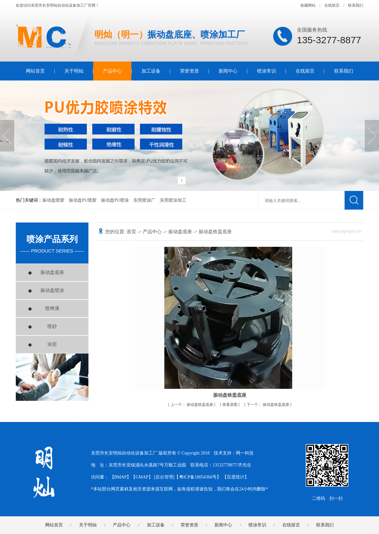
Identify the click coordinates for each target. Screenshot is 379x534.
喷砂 (52, 326)
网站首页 (35, 71)
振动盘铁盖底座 (192, 404)
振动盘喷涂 (52, 290)
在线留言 (332, 5)
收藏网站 (308, 5)
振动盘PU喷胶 (83, 200)
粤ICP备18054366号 (198, 477)
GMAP (141, 477)
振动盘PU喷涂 (115, 200)
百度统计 (235, 477)
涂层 (52, 344)
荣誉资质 (189, 71)
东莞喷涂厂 (144, 200)
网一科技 (245, 453)
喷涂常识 (266, 71)
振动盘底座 (52, 272)
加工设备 (150, 71)
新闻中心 (228, 71)
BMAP (120, 477)
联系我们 (355, 5)
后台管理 (164, 477)
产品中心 (112, 71)
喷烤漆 (52, 308)
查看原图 (230, 404)
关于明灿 (73, 71)
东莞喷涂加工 (173, 200)
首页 (132, 231)
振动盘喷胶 (53, 200)
